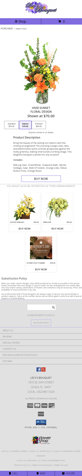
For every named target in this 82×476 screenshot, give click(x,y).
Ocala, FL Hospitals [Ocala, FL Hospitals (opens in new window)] (40, 451)
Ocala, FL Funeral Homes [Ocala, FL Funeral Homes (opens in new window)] (14, 451)
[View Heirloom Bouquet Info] (57, 207)
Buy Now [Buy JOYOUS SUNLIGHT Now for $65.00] (25, 228)
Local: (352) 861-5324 (41, 392)
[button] (41, 422)
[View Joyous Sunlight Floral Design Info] (25, 207)
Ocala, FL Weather (26, 460)
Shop (20, 21)
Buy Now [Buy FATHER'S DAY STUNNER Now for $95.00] (41, 269)
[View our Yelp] (43, 370)
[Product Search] (41, 307)
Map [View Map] (41, 473)
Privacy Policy (21, 465)
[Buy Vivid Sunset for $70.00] (41, 179)
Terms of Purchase (42, 465)
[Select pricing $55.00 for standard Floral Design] (11, 125)
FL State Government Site (51, 460)
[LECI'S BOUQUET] (41, 14)
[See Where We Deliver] (41, 322)
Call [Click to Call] (13, 473)
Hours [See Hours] (68, 473)
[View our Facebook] (38, 370)
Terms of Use (61, 465)
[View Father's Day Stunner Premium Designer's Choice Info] (41, 247)
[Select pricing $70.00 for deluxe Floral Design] (25, 125)
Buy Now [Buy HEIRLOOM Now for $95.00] (57, 228)
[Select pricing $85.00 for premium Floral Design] (39, 125)
